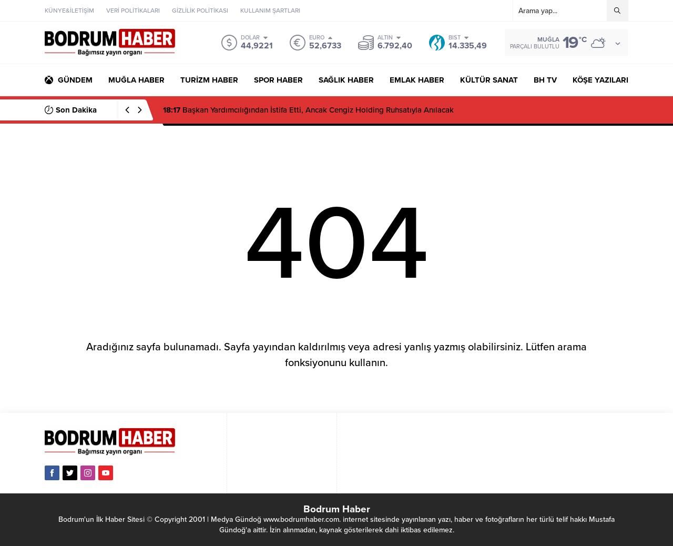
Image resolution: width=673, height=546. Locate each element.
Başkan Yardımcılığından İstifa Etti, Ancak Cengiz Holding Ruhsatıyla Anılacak (308, 110)
